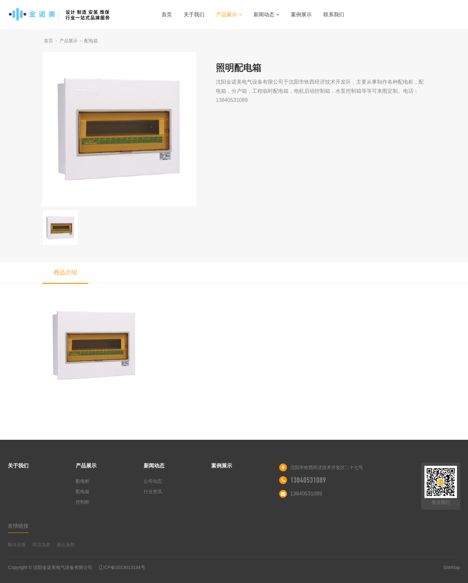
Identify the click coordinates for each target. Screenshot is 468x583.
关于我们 (194, 14)
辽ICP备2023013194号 (121, 567)
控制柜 (82, 502)
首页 (167, 14)
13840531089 (308, 480)
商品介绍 (65, 272)
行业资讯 (153, 491)
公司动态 (153, 481)
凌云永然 (66, 544)
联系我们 (333, 14)
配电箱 (91, 40)
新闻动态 (266, 14)
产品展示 (229, 14)
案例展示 (301, 14)
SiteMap (451, 567)
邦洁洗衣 (41, 544)
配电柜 (82, 481)
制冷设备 (17, 544)
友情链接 (18, 526)
